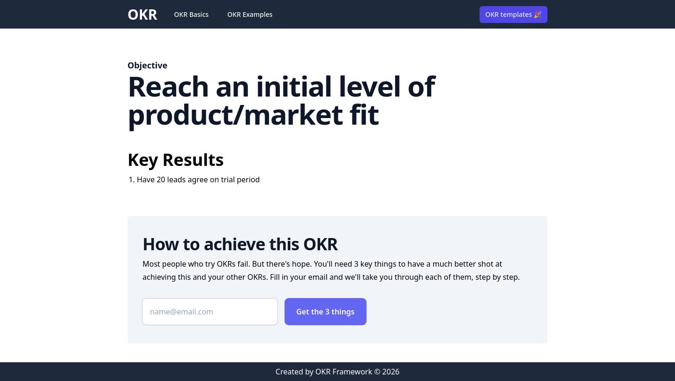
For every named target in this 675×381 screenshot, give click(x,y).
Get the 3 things (325, 311)
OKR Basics (191, 14)
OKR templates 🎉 (513, 14)
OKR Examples (249, 14)
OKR (142, 14)
